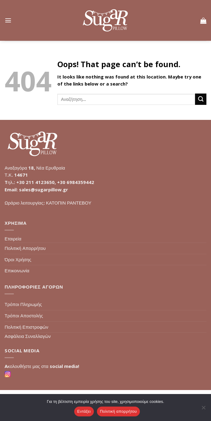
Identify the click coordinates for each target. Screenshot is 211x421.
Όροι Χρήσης (18, 259)
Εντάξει (84, 411)
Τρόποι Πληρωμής (23, 304)
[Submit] (200, 99)
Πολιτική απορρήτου (118, 411)
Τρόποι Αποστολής (24, 315)
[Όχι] (203, 409)
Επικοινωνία (17, 270)
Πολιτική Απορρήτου (25, 248)
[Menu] (8, 20)
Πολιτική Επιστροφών (26, 327)
